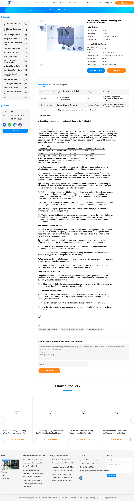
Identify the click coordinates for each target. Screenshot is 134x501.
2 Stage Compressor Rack (15, 48)
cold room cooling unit (95, 329)
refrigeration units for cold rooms (72, 329)
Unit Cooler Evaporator (15, 52)
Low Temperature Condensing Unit (15, 61)
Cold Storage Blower (15, 56)
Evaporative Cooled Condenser (15, 75)
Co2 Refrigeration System (15, 84)
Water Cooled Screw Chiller (15, 70)
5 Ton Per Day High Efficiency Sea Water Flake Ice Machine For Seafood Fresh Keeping (16, 433)
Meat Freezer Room (15, 80)
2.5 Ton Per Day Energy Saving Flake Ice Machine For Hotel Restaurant (81, 433)
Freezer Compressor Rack (15, 35)
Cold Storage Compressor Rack (15, 30)
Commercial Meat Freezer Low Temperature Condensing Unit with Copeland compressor (33, 473)
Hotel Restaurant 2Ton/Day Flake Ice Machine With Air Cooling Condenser (115, 433)
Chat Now (124, 3)
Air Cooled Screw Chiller (15, 66)
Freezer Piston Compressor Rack (15, 43)
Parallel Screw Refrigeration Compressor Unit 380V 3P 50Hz (62, 461)
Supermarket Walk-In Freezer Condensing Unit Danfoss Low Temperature (33, 484)
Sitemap (4, 472)
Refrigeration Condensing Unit (15, 92)
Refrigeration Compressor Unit (15, 24)
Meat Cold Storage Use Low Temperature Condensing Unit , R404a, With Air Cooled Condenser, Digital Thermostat (33, 463)
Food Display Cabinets (15, 87)
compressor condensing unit (48, 329)
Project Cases (91, 3)
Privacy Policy (6, 478)
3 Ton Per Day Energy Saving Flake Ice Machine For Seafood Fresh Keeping (49, 433)
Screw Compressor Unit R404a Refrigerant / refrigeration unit (62, 468)
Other (15, 97)
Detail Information (44, 85)
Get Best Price (96, 70)
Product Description (60, 85)
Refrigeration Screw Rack (15, 39)
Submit (49, 370)
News (3, 469)
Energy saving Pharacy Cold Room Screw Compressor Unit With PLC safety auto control (62, 477)
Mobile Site (5, 475)
